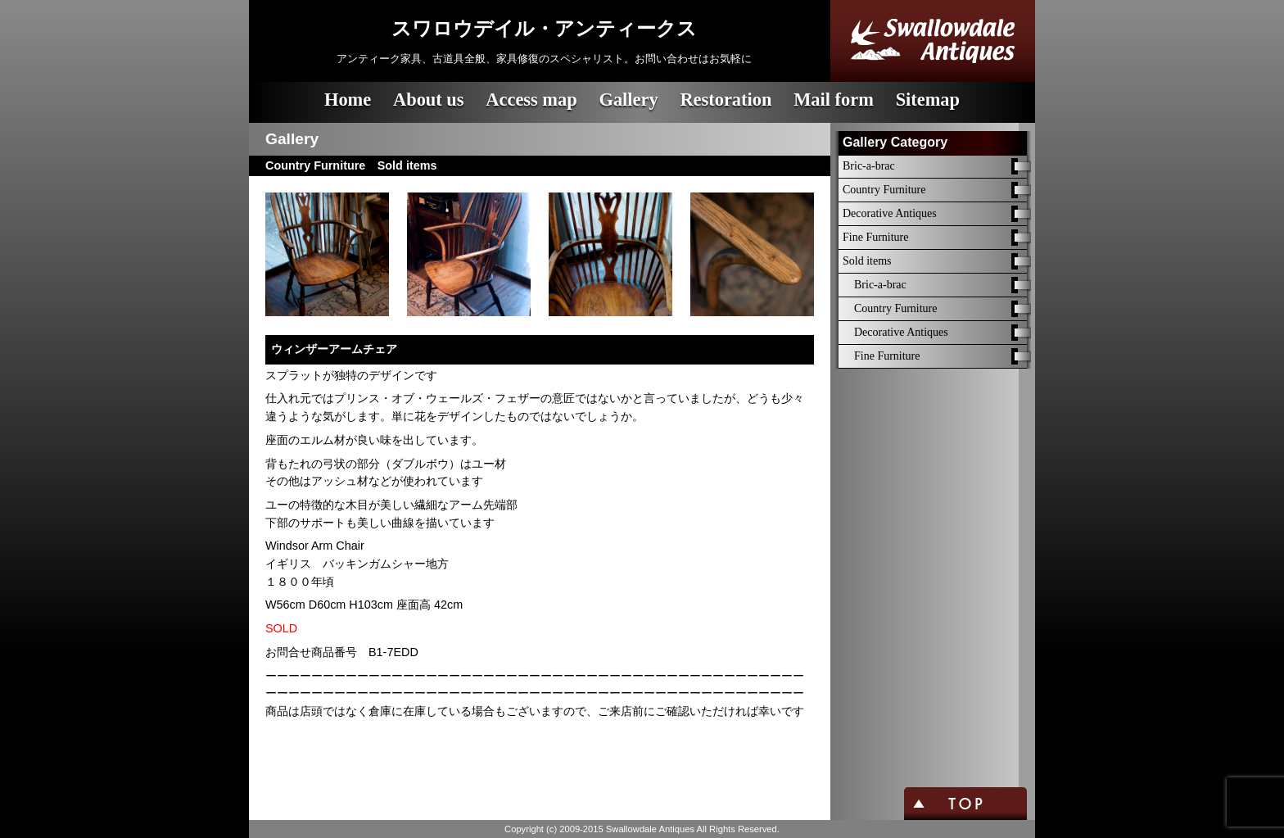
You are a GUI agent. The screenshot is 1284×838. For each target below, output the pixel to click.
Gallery (628, 99)
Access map (531, 99)
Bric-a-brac (869, 166)
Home (347, 99)
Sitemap (928, 99)
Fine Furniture (876, 237)
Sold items (867, 261)
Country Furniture (884, 189)
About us (428, 99)
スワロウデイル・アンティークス (544, 28)
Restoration (725, 99)
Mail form (833, 99)
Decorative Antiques (890, 213)
